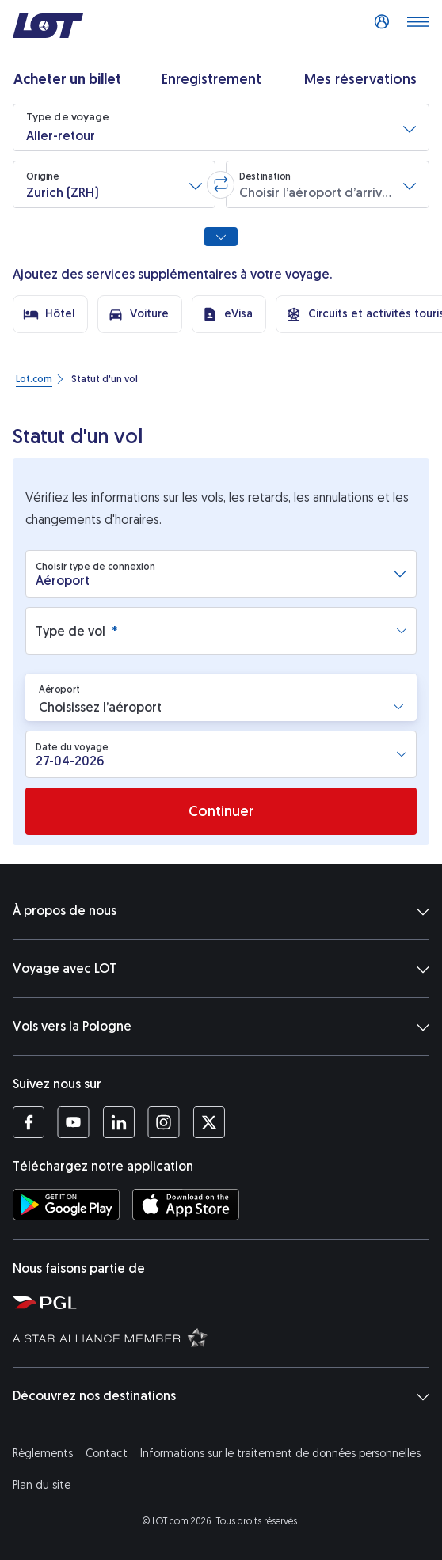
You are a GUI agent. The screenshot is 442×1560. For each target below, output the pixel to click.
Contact (107, 1453)
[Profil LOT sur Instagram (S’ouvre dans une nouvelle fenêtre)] (163, 1122)
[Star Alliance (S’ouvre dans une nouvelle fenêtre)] (224, 1337)
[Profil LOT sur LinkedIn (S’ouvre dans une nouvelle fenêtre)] (118, 1122)
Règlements (43, 1453)
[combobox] (215, 573)
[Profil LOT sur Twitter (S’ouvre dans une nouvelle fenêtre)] (208, 1122)
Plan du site (41, 1485)
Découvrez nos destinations (221, 1396)
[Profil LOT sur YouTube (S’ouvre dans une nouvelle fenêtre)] (73, 1122)
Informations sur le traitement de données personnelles (280, 1453)
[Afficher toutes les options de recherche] (221, 236)
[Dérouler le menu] (417, 26)
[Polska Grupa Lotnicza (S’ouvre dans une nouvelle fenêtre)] (224, 1302)
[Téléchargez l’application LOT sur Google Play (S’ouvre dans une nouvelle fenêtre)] (66, 1204)
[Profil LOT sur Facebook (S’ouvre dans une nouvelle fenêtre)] (28, 1122)
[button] (221, 127)
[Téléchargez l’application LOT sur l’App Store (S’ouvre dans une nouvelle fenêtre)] (185, 1204)
